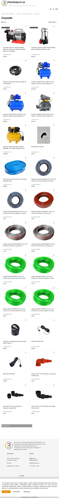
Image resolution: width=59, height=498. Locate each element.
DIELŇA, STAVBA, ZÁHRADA (7, 14)
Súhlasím (6, 491)
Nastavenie (16, 491)
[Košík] (57, 9)
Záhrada (18, 14)
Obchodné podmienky (13, 458)
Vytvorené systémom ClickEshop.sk (29, 497)
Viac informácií (44, 488)
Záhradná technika (27, 14)
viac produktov (6, 426)
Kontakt (9, 463)
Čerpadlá (36, 14)
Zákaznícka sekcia (12, 460)
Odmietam (27, 491)
